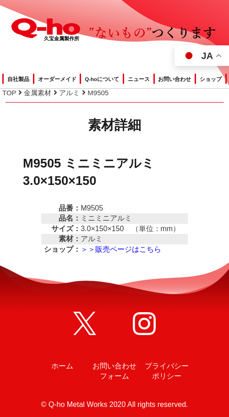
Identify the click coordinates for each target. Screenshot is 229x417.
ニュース (139, 79)
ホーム (62, 366)
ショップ (211, 79)
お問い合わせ (174, 79)
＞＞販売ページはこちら (121, 249)
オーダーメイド (57, 79)
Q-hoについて (102, 79)
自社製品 (18, 79)
